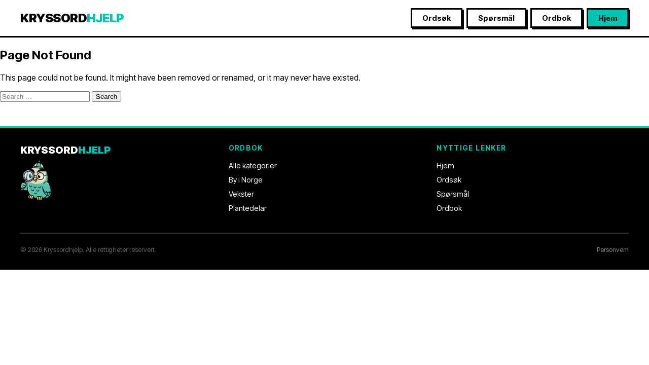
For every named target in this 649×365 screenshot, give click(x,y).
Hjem (607, 18)
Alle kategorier (253, 165)
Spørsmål (496, 18)
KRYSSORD (72, 18)
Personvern (613, 249)
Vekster (241, 194)
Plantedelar (248, 208)
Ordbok (556, 18)
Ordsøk (436, 18)
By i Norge (246, 179)
